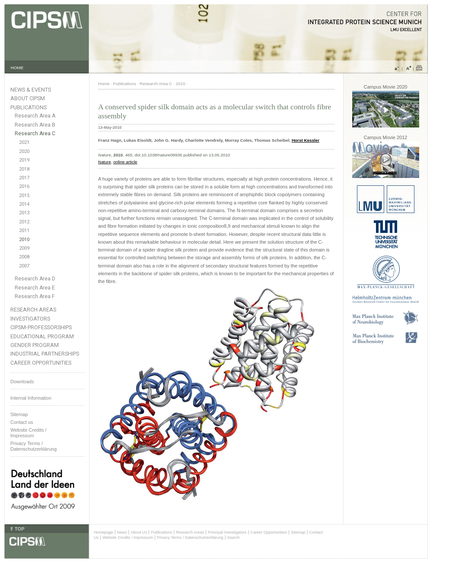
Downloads (22, 381)
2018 (24, 169)
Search (233, 537)
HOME (17, 67)
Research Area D (35, 279)
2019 (24, 160)
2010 (24, 239)
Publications (28, 107)
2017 (24, 178)
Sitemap (19, 414)
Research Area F (35, 296)
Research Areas (33, 309)
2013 (24, 213)
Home (103, 83)
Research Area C (35, 133)
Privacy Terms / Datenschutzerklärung (33, 446)
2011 (24, 230)
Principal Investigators (227, 532)
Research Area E (35, 288)
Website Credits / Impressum (127, 537)
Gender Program (34, 345)
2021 (24, 142)
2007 (24, 266)
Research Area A (35, 116)
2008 (24, 257)
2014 (24, 204)
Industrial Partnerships (44, 353)
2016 (24, 186)
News (122, 532)
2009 (24, 248)
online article (125, 161)
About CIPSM (27, 98)
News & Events (30, 89)
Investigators (30, 318)
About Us (139, 532)
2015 (24, 195)
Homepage (103, 532)
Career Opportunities (40, 362)
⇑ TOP (17, 528)
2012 (24, 222)
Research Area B (35, 125)
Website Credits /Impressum (28, 432)
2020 (24, 151)
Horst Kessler (305, 140)
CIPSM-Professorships (41, 327)
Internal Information (30, 398)
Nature (104, 161)
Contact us (21, 422)
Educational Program (42, 336)
